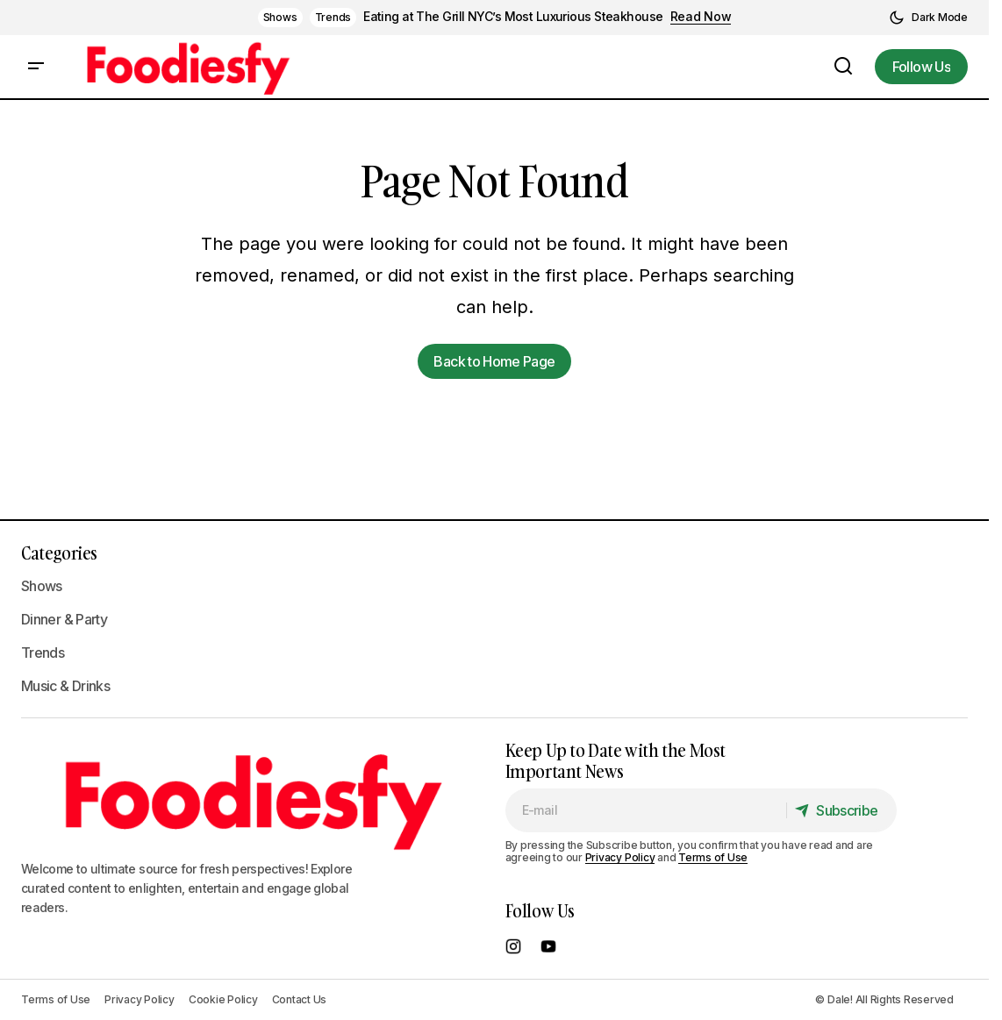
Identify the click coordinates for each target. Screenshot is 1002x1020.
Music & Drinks (65, 686)
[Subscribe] (841, 810)
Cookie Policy (223, 999)
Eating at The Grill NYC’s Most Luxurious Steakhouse (512, 17)
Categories (59, 552)
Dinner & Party (64, 619)
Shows (280, 17)
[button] (928, 17)
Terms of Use (713, 857)
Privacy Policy (620, 857)
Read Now (701, 17)
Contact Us (299, 999)
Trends (333, 17)
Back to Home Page (494, 361)
